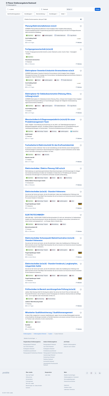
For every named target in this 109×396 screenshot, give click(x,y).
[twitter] (95, 373)
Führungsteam (29, 381)
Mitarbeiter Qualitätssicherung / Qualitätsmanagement (49, 312)
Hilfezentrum (29, 377)
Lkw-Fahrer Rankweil (28, 346)
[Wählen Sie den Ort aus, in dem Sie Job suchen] (56, 9)
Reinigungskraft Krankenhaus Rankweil (32, 353)
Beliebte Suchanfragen (30, 338)
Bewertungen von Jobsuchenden (34, 385)
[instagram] (91, 373)
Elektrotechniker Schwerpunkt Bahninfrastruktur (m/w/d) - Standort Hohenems (50, 239)
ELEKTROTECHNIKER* (34, 215)
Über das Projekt (30, 375)
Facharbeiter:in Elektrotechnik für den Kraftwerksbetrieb (49, 145)
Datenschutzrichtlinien (69, 381)
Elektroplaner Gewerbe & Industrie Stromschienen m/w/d (49, 70)
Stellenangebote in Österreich (71, 377)
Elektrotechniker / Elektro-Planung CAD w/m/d (45, 168)
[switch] (81, 19)
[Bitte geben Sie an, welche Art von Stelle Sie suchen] (22, 9)
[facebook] (87, 373)
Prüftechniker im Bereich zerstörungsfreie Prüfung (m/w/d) (50, 289)
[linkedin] (99, 373)
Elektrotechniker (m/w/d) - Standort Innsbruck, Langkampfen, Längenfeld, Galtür (51, 265)
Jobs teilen (47, 375)
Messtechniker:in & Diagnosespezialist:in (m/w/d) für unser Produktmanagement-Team (50, 120)
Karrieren (28, 387)
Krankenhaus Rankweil (49, 357)
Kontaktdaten (29, 379)
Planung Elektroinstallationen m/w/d (40, 26)
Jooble (11, 392)
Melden (79, 42)
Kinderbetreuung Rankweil (29, 350)
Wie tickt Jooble (30, 383)
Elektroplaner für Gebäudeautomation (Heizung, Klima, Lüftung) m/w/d (48, 95)
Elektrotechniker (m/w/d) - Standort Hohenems (45, 191)
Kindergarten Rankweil (28, 348)
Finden (98, 9)
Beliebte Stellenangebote (70, 344)
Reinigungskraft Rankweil (29, 344)
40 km (69, 9)
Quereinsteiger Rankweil (49, 355)
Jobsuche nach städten (69, 346)
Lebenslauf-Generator (69, 389)
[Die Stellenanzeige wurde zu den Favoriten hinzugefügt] (80, 26)
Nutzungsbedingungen (69, 379)
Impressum (66, 385)
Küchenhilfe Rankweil (49, 361)
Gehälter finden (68, 387)
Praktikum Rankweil (48, 359)
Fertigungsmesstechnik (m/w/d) (39, 49)
